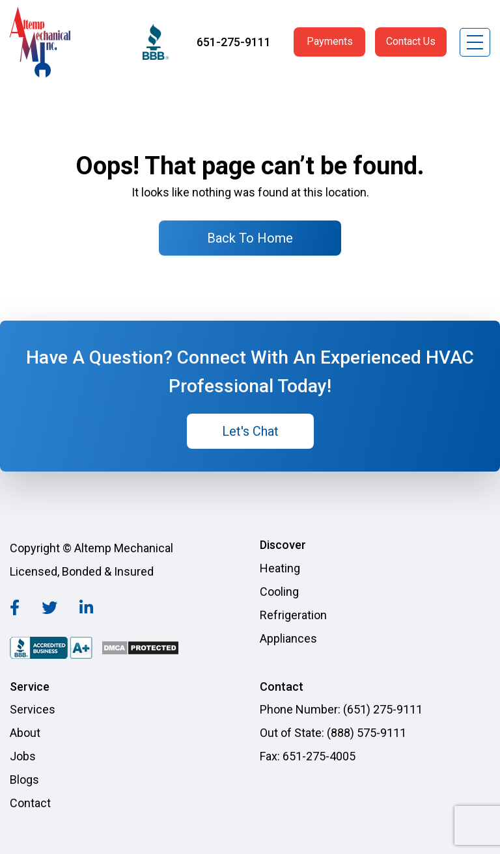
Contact (30, 803)
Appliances (288, 638)
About (25, 733)
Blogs (24, 779)
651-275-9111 (234, 42)
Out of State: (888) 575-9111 (333, 733)
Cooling (279, 591)
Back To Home (250, 238)
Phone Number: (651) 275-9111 (341, 709)
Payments (330, 41)
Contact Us (411, 41)
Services (32, 709)
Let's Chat (250, 431)
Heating (280, 568)
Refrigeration (293, 615)
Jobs (23, 756)
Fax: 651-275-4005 (307, 756)
